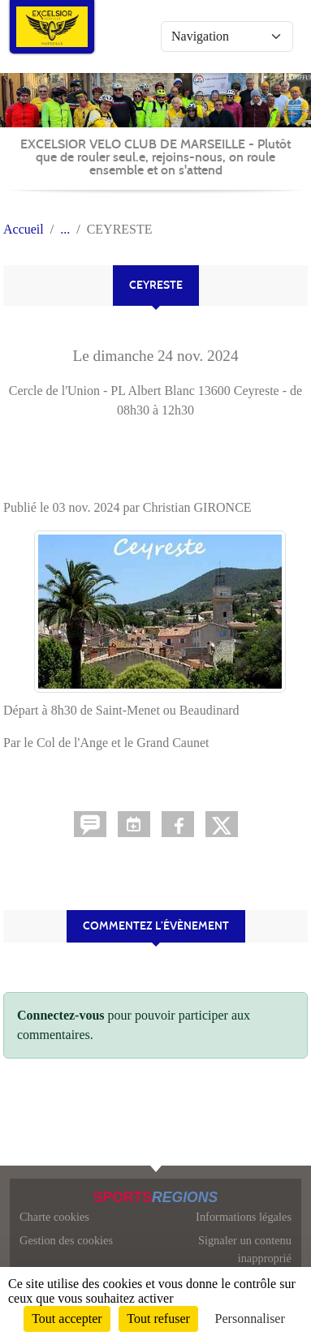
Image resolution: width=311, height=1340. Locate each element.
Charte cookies (54, 1216)
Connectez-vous (61, 1015)
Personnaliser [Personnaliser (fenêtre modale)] (250, 1318)
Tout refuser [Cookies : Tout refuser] (158, 1318)
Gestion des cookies (66, 1240)
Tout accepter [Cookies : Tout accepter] (67, 1318)
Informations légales (244, 1216)
